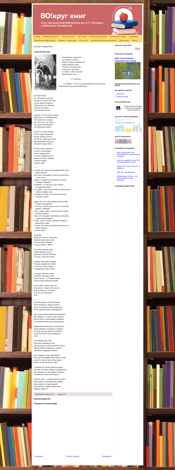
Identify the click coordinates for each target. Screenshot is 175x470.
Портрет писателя (68, 37)
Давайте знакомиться (51, 37)
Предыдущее (106, 456)
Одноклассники (122, 96)
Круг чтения (82, 37)
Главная (37, 37)
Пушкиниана (133, 37)
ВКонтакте (120, 94)
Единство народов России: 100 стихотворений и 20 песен (128, 161)
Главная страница (72, 456)
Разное (134, 40)
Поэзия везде (124, 40)
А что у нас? (83, 40)
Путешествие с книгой (118, 37)
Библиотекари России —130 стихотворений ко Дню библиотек (127, 178)
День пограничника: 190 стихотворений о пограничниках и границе (128, 154)
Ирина (47, 394)
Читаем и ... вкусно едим (67, 40)
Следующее (38, 456)
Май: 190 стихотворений (125, 172)
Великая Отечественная (98, 37)
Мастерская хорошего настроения (103, 40)
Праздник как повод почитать (44, 40)
